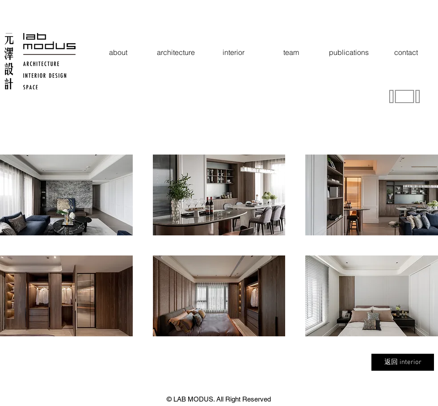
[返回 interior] (402, 362)
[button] (66, 195)
